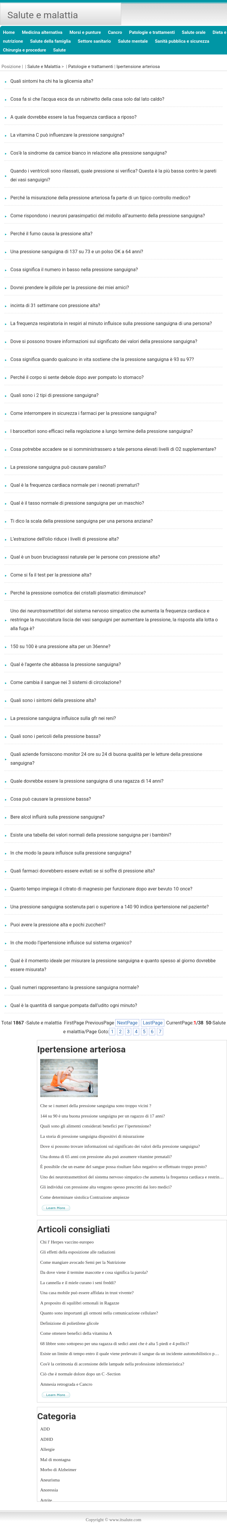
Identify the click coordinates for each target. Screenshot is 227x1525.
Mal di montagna (55, 1459)
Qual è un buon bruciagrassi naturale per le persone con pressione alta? (85, 557)
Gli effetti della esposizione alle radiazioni (77, 1252)
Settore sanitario (94, 41)
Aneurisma (50, 1480)
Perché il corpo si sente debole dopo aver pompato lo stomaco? (77, 377)
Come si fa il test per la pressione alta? (50, 575)
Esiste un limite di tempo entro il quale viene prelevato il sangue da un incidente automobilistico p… (129, 1353)
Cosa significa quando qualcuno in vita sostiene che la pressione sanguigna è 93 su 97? (102, 359)
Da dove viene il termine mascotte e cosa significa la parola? (94, 1272)
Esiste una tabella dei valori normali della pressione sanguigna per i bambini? (90, 835)
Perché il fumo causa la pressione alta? (51, 233)
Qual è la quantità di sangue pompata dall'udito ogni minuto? (73, 1005)
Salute (59, 50)
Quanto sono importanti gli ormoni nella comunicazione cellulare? (99, 1313)
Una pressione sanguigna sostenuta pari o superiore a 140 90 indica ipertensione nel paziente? (109, 907)
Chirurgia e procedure (24, 50)
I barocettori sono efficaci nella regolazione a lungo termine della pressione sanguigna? (101, 431)
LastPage (153, 1023)
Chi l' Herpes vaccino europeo (67, 1242)
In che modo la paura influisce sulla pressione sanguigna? (70, 853)
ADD (45, 1429)
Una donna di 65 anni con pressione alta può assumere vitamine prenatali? (106, 1156)
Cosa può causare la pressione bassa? (50, 799)
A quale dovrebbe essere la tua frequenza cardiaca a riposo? (73, 117)
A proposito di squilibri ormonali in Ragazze (79, 1303)
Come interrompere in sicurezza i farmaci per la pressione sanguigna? (83, 413)
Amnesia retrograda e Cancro (66, 1384)
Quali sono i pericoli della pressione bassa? (55, 736)
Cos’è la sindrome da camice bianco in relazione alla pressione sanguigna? (88, 153)
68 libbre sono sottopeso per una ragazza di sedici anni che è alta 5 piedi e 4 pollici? (114, 1343)
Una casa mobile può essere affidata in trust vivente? (87, 1292)
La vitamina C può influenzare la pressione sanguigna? (67, 135)
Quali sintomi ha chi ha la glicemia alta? (51, 81)
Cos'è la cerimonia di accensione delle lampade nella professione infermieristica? (112, 1364)
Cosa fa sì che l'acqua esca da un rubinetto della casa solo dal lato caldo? (87, 99)
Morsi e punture (85, 32)
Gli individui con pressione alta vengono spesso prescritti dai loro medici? (106, 1187)
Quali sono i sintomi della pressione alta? (53, 700)
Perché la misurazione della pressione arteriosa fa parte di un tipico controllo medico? (100, 198)
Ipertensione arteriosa (138, 66)
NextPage (127, 1023)
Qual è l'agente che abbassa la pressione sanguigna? (65, 664)
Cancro (115, 32)
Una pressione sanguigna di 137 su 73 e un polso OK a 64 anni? (76, 251)
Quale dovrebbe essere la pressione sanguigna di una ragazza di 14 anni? (86, 781)
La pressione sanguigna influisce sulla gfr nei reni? (63, 718)
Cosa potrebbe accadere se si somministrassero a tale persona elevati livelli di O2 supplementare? (113, 449)
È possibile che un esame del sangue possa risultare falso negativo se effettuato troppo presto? (123, 1166)
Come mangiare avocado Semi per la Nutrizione (83, 1262)
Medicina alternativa (42, 32)
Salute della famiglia (50, 41)
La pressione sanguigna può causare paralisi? (58, 467)
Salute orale (193, 32)
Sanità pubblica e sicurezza (182, 41)
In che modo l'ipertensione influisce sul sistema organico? (71, 943)
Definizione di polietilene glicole (69, 1323)
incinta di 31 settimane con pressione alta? (55, 305)
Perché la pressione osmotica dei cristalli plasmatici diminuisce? (78, 593)
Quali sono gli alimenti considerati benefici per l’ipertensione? (95, 1126)
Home (9, 32)
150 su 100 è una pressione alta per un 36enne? (60, 646)
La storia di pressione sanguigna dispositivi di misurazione (92, 1136)
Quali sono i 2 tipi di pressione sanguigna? (54, 395)
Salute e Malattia (43, 66)
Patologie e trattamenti (152, 32)
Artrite (46, 1500)
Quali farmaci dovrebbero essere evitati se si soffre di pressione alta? (82, 871)
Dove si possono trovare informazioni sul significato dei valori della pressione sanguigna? (103, 341)
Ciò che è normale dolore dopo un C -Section (80, 1374)
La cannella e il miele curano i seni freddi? (78, 1282)
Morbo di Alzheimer (58, 1469)
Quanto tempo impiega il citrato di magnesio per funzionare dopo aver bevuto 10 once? (101, 889)
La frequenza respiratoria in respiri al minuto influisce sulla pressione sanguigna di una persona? (111, 323)
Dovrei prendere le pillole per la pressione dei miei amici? (69, 287)
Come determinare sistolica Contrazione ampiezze (84, 1197)
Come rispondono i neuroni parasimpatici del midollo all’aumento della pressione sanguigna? (107, 215)
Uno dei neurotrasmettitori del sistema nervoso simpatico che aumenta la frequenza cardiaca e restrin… (132, 1177)
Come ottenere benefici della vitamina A (76, 1333)
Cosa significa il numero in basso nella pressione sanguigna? (74, 269)
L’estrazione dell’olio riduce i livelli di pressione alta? (64, 539)
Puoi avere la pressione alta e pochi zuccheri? (58, 925)
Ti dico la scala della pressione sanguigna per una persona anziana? (81, 521)
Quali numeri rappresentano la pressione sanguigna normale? (74, 987)
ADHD (46, 1439)
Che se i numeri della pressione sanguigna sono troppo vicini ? (95, 1105)
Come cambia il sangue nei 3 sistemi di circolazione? (65, 682)
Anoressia (49, 1490)
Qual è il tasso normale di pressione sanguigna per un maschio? (77, 503)
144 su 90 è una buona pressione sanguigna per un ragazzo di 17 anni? (102, 1116)
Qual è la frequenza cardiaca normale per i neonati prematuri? (74, 485)
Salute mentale (133, 41)
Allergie (47, 1449)
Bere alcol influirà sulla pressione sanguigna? (57, 817)
